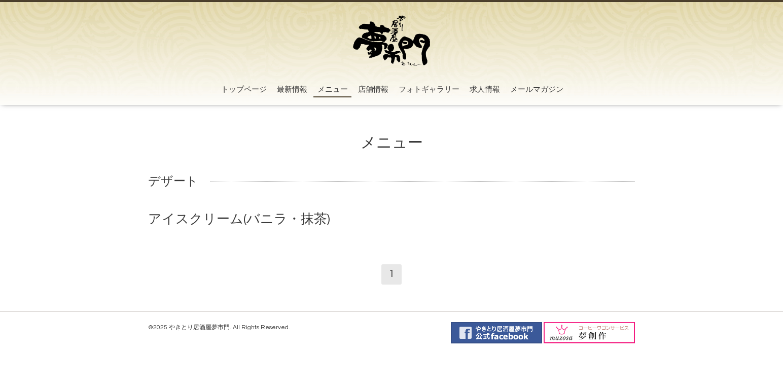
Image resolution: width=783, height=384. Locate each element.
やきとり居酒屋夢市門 (199, 327)
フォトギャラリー (429, 89)
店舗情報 (373, 89)
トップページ (244, 89)
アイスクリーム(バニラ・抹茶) (239, 219)
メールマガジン (536, 89)
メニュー (332, 89)
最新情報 (292, 89)
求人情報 (485, 89)
